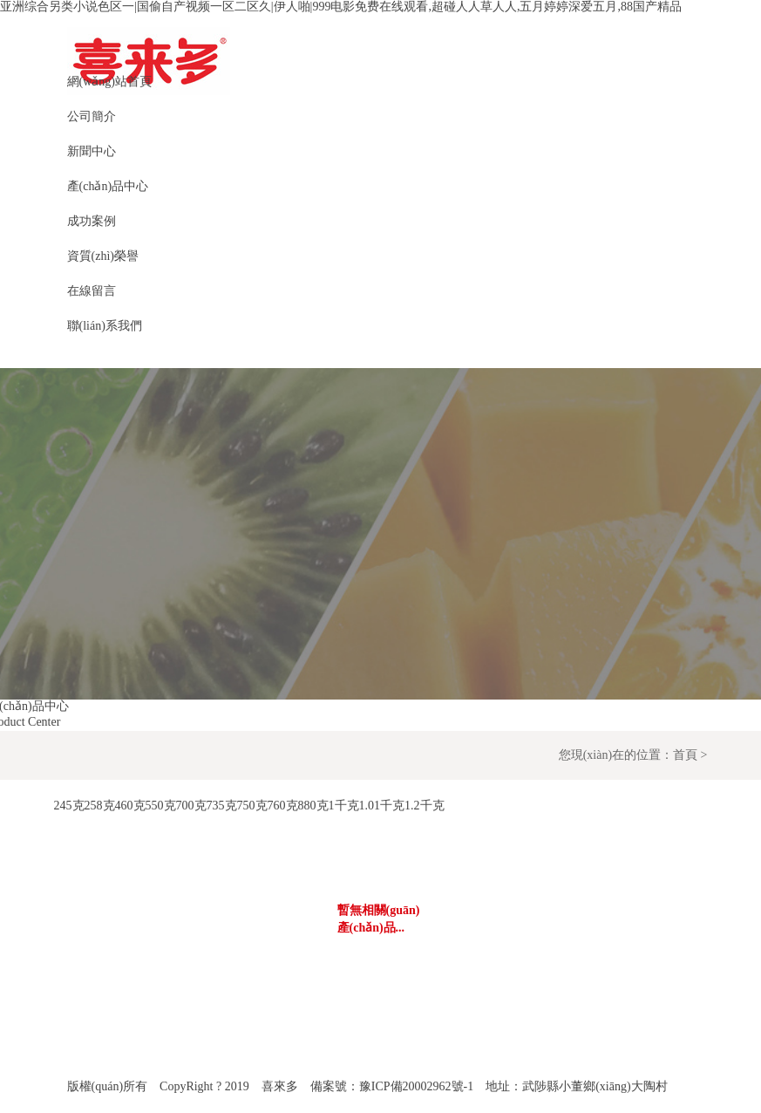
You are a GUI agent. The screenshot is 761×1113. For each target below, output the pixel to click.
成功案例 (91, 221)
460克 (130, 805)
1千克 (344, 805)
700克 (191, 805)
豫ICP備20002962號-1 (416, 1086)
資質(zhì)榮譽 (103, 256)
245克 (69, 805)
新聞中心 (91, 151)
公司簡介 (91, 116)
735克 (222, 805)
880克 (313, 805)
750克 (252, 805)
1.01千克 (382, 805)
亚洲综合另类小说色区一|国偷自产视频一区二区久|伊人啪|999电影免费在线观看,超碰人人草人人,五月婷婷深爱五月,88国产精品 (341, 6)
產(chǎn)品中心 (108, 186)
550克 (161, 805)
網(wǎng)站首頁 (109, 81)
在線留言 (91, 290)
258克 (100, 805)
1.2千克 (424, 805)
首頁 (685, 754)
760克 (283, 805)
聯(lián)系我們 (104, 325)
